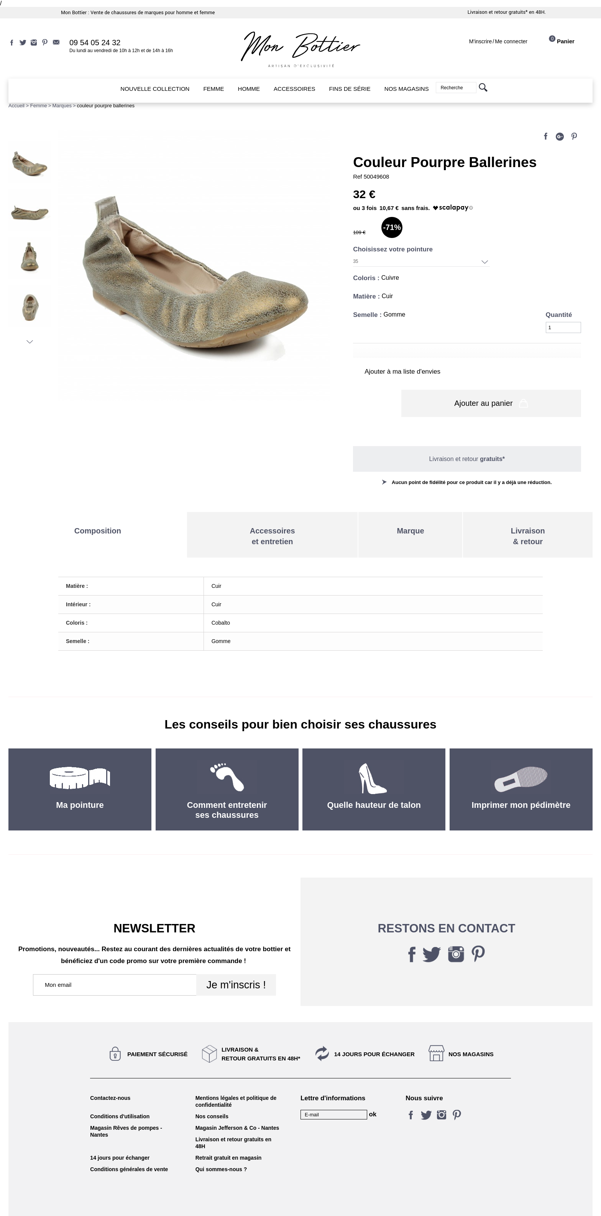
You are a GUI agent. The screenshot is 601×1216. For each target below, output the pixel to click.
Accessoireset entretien (272, 512)
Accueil (16, 105)
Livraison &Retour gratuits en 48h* (261, 1029)
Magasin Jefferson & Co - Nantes (237, 1104)
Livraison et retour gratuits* (498, 12)
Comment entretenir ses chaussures (227, 786)
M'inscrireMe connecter (498, 41)
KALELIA (300, 1202)
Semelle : (368, 314)
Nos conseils (211, 1092)
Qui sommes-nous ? (221, 1145)
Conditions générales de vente (129, 1145)
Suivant (29, 342)
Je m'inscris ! (236, 961)
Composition (97, 506)
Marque (410, 506)
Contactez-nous (110, 1074)
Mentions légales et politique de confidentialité (236, 1077)
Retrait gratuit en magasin (228, 1134)
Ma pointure (80, 781)
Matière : (367, 296)
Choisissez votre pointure (394, 249)
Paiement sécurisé (157, 1030)
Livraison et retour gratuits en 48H (233, 1118)
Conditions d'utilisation (119, 1092)
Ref (358, 176)
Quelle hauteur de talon (374, 781)
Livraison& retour (528, 512)
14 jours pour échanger (374, 1030)
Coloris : (367, 278)
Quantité (559, 314)
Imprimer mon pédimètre (521, 781)
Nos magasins (471, 1030)
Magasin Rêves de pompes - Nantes (126, 1107)
